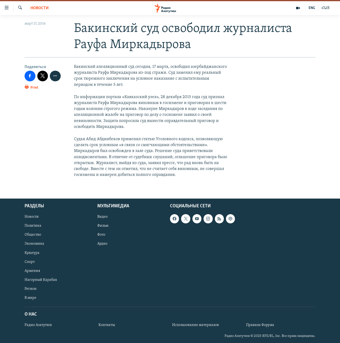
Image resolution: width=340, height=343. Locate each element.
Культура (32, 253)
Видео (102, 217)
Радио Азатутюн (38, 325)
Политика (33, 226)
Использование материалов (195, 325)
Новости (39, 8)
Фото (101, 235)
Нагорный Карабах (41, 280)
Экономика (34, 244)
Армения (32, 271)
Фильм (102, 226)
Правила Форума (260, 325)
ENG (312, 8)
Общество (33, 235)
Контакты (106, 325)
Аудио (102, 244)
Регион (31, 289)
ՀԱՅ (325, 8)
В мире (30, 298)
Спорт (30, 262)
